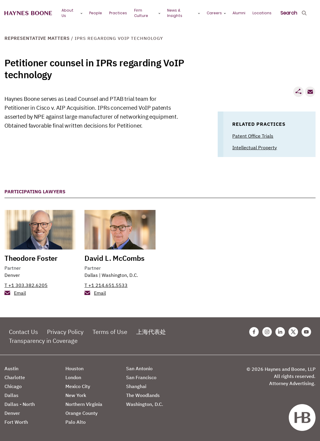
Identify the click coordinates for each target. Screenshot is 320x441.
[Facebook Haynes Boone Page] (254, 332)
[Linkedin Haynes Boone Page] (280, 332)
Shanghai (136, 386)
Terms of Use (109, 332)
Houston (74, 368)
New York (75, 395)
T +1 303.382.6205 (26, 285)
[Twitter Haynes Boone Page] (293, 332)
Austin (11, 368)
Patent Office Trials (252, 136)
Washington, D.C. (120, 275)
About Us (67, 13)
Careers (214, 12)
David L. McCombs (114, 258)
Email (20, 293)
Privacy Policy (65, 332)
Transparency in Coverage (43, 341)
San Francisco (141, 377)
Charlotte (14, 377)
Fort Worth (16, 422)
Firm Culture (141, 13)
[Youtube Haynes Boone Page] (306, 332)
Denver (12, 275)
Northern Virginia (83, 404)
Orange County (81, 413)
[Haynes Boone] (28, 13)
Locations (262, 12)
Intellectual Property (254, 147)
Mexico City (77, 386)
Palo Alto (75, 422)
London (73, 377)
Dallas (91, 275)
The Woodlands (143, 395)
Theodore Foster (30, 258)
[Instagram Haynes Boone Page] (267, 332)
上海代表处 (151, 332)
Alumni (239, 12)
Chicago (13, 386)
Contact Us (23, 332)
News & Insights (174, 13)
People (95, 12)
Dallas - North (19, 404)
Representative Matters (37, 38)
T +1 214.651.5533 (106, 285)
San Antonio (139, 368)
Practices (118, 12)
